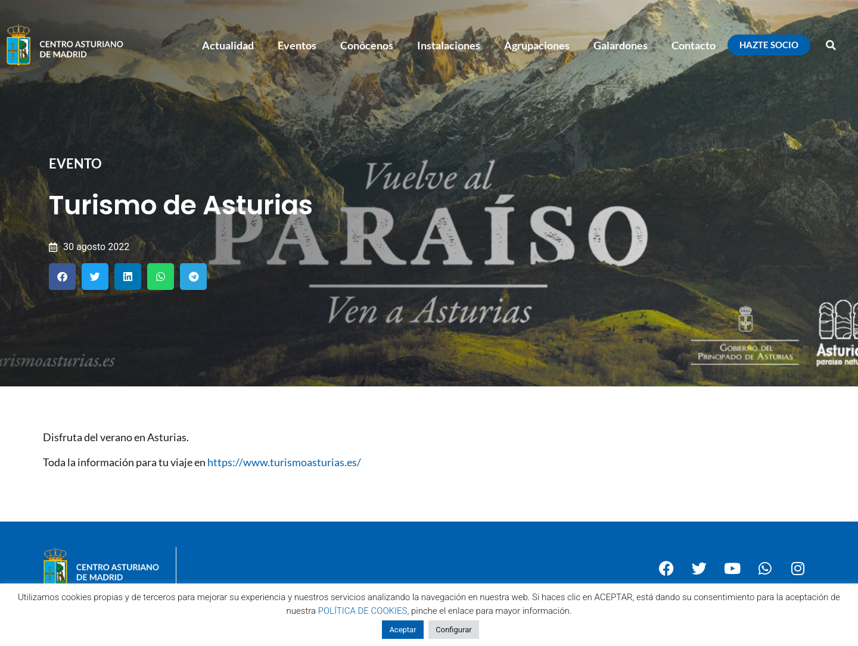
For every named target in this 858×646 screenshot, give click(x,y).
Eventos (297, 45)
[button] (831, 45)
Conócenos (366, 45)
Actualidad (228, 45)
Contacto (694, 45)
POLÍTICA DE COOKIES (363, 611)
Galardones (620, 45)
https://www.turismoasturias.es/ (284, 462)
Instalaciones (448, 45)
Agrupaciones (537, 45)
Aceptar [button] (402, 629)
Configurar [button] (453, 629)
